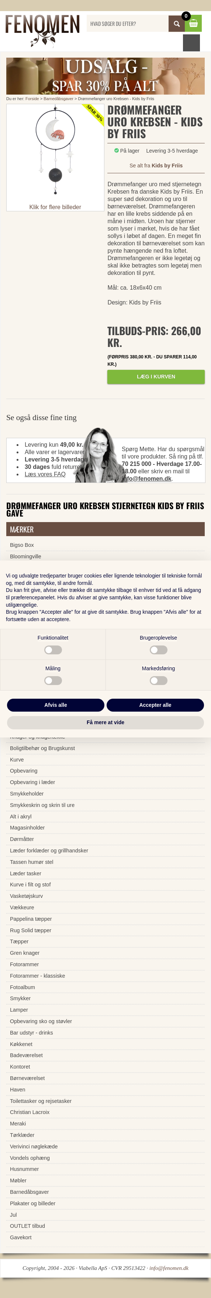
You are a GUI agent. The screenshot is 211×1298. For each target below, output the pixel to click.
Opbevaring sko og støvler (41, 1021)
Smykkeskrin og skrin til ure (42, 805)
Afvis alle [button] (55, 705)
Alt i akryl (20, 817)
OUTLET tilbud (27, 1226)
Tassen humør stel (31, 862)
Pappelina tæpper (31, 919)
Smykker (20, 998)
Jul (13, 1215)
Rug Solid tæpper (30, 930)
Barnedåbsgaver (58, 98)
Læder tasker (25, 873)
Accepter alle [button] (155, 705)
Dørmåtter (22, 839)
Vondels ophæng (30, 1158)
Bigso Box (22, 545)
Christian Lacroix (29, 1112)
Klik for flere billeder (56, 207)
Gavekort (20, 1237)
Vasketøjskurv (26, 896)
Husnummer (24, 1169)
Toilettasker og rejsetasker (41, 1101)
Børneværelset (27, 1078)
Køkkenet (21, 1044)
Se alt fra (156, 165)
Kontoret (20, 1067)
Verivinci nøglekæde (34, 1146)
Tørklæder (22, 1135)
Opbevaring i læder (32, 782)
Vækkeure (22, 907)
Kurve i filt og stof (30, 885)
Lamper (19, 1010)
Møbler (18, 1180)
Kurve (17, 760)
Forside (32, 98)
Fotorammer (24, 964)
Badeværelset (26, 1055)
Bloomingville (25, 556)
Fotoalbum (22, 987)
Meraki (18, 1124)
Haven (17, 1090)
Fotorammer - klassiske (37, 976)
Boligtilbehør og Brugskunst (42, 748)
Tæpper (19, 941)
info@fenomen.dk (147, 479)
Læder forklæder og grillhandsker (49, 851)
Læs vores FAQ (45, 474)
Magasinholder (27, 828)
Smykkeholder (27, 794)
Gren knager (24, 953)
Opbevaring (23, 771)
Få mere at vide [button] (105, 722)
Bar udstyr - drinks (31, 1033)
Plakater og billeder (32, 1203)
